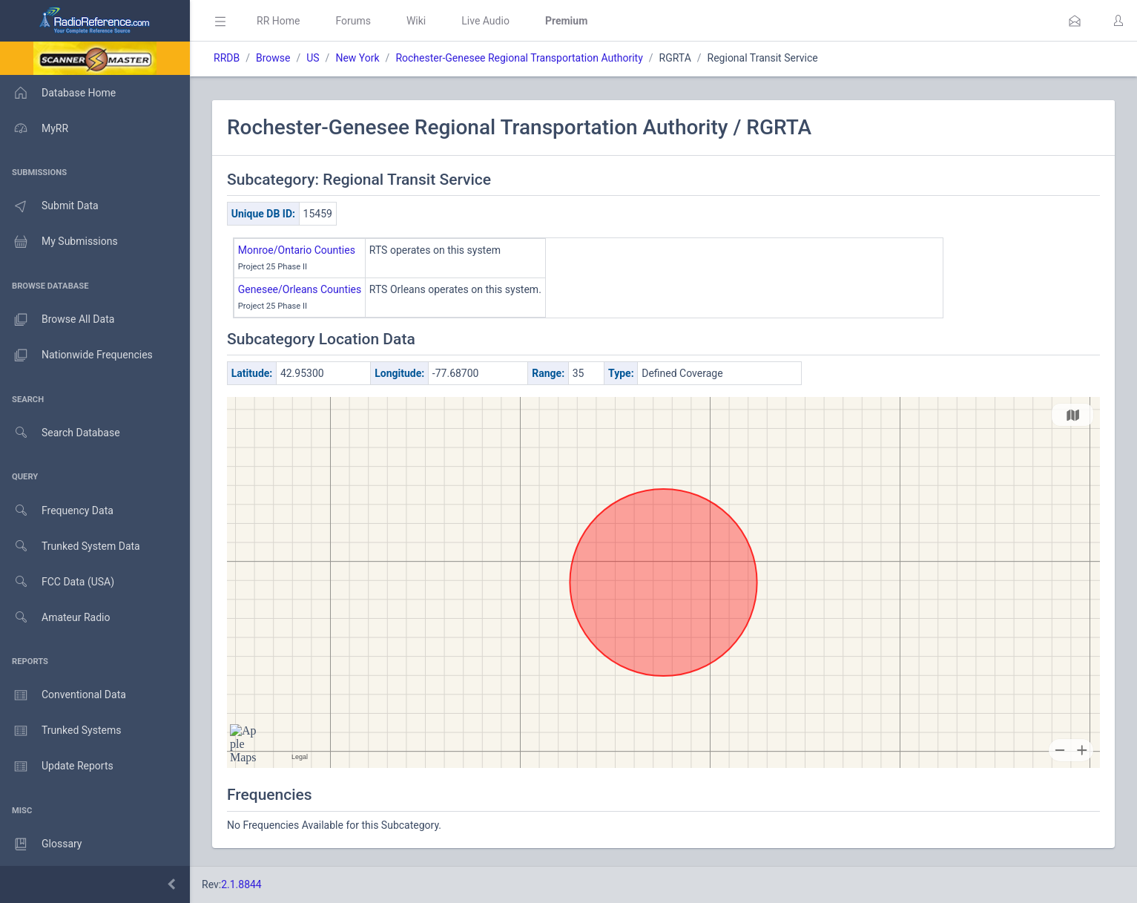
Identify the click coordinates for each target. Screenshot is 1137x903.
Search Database (60, 433)
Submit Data (49, 206)
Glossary (41, 844)
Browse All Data (57, 319)
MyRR (34, 128)
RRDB (227, 58)
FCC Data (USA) (57, 582)
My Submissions (59, 242)
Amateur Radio (55, 617)
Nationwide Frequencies (76, 355)
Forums (353, 21)
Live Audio (485, 21)
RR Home (278, 21)
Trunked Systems (60, 731)
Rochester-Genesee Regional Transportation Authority (518, 58)
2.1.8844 (241, 884)
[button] (1075, 21)
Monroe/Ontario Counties (296, 250)
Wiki (416, 21)
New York (357, 58)
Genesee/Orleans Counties (299, 289)
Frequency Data (56, 511)
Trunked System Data (70, 546)
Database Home (58, 92)
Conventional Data (63, 695)
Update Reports (56, 766)
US (312, 58)
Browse (273, 58)
